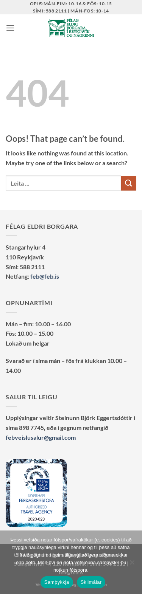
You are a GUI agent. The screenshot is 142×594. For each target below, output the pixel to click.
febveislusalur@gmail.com (41, 437)
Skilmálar (91, 582)
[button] (10, 28)
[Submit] (128, 183)
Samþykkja (56, 582)
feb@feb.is (44, 276)
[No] (131, 564)
